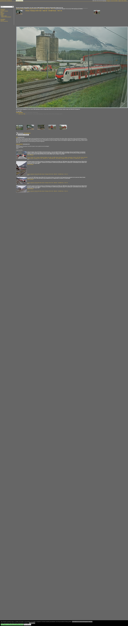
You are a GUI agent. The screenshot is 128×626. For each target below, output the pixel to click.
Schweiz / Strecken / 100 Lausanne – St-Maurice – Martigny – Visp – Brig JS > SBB (41, 157)
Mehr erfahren (32, 623)
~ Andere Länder (3, 15)
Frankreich (2, 10)
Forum (17, 0)
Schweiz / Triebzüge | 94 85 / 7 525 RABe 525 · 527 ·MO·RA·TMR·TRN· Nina (43, 158)
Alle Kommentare (27, 133)
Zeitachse (2, 20)
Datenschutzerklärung (4, 21)
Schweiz (26, 8)
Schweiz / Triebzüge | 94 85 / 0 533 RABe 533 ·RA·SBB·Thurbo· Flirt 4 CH (43, 10)
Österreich (2, 13)
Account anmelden (114, 0)
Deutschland (2, 9)
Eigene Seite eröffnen (123, 0)
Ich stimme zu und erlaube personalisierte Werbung (12, 624)
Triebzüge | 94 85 (32, 8)
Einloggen (108, 0)
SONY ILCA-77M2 (21, 113)
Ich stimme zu (27, 624)
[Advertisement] (21, 19)
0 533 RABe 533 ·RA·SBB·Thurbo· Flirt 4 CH (45, 8)
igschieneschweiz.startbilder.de (6, 0)
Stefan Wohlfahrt (19, 112)
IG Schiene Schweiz (4, 11)
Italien (1, 12)
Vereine (1, 14)
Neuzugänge (2, 19)
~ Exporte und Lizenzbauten (5, 16)
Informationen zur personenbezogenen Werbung (82, 621)
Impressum (21, 0)
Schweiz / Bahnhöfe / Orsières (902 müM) (34, 174)
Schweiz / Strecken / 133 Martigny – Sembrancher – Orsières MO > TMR (68, 157)
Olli (16, 137)
